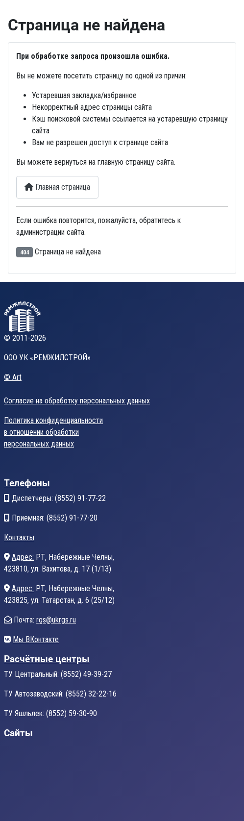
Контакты (19, 537)
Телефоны (27, 483)
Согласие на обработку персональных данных (77, 400)
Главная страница (57, 187)
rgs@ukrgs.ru (56, 619)
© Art (13, 377)
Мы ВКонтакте (36, 639)
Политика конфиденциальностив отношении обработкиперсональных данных (53, 432)
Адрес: (23, 557)
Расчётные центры (47, 659)
